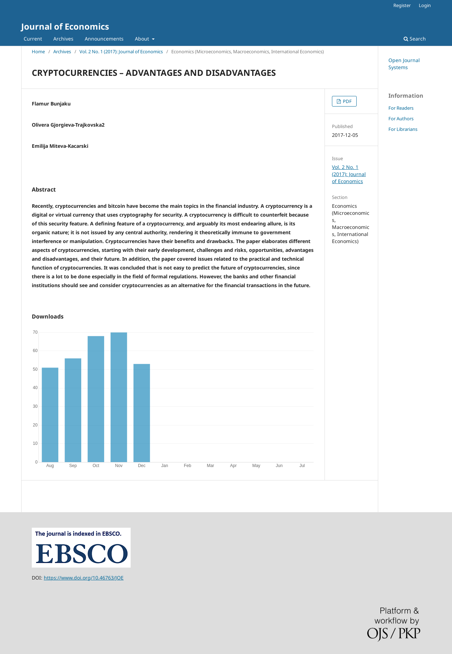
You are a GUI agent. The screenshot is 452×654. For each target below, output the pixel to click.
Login (425, 5)
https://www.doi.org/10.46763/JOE (84, 577)
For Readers (401, 108)
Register (402, 5)
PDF (347, 101)
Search (415, 38)
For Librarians (402, 129)
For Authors (401, 118)
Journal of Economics (65, 26)
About (142, 38)
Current (33, 38)
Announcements (104, 38)
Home (38, 51)
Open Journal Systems (404, 64)
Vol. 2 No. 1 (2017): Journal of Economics (121, 51)
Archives (63, 38)
